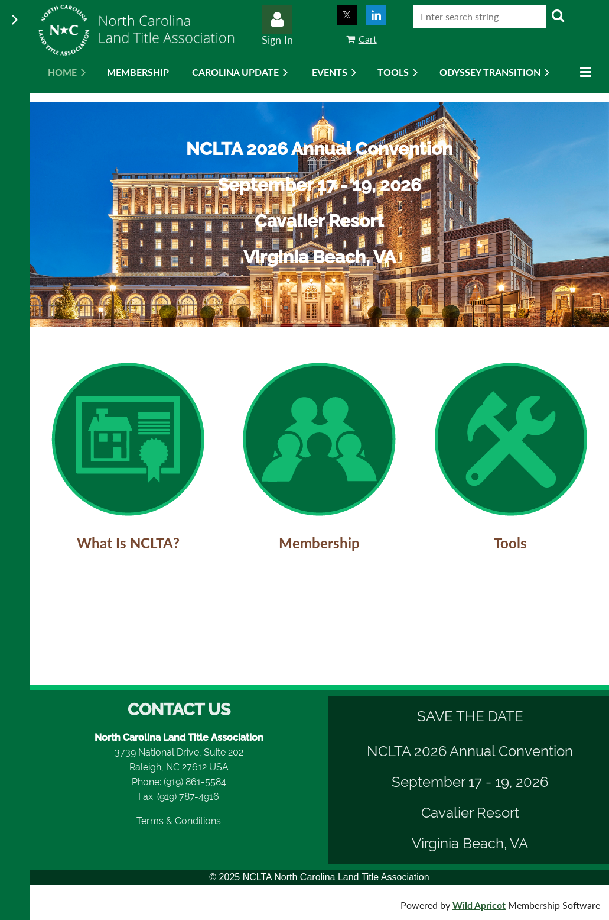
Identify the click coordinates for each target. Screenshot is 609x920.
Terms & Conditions (178, 821)
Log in (277, 19)
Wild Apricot (479, 905)
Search (557, 15)
